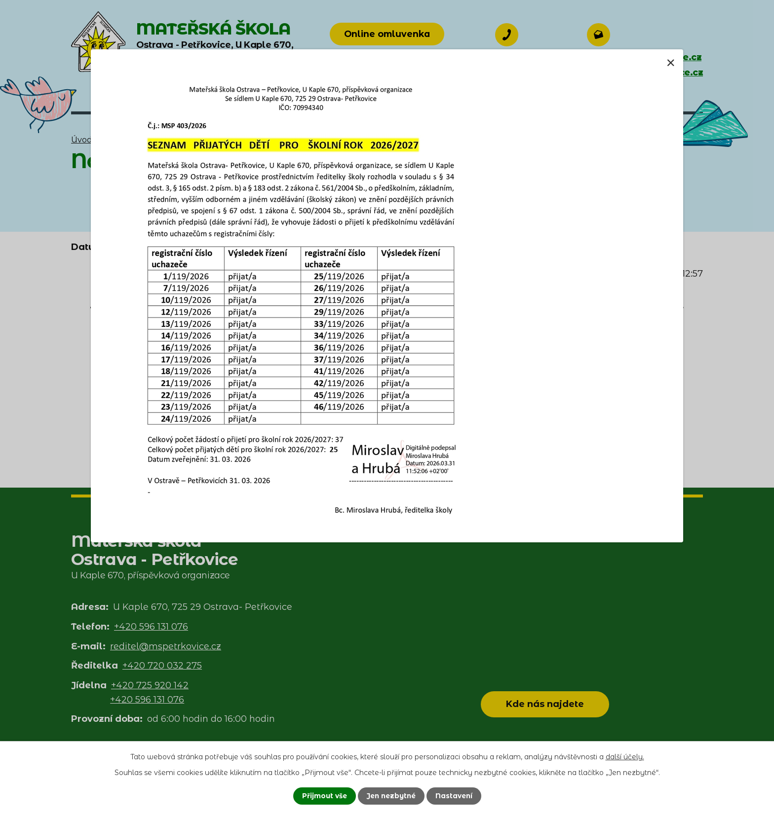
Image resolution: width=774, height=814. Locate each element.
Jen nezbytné (391, 795)
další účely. (625, 756)
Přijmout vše (322, 795)
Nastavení (456, 795)
